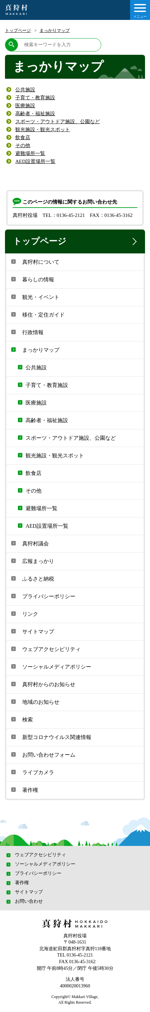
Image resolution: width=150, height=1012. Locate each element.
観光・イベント (34, 296)
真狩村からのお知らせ (42, 684)
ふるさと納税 (32, 578)
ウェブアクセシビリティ (45, 648)
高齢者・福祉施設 (35, 113)
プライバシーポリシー (42, 595)
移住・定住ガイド (37, 314)
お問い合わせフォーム (42, 754)
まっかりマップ (54, 30)
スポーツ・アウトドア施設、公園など (57, 121)
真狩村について (34, 261)
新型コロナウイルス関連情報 (50, 736)
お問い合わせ (24, 901)
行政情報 (26, 331)
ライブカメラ (32, 772)
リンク (24, 613)
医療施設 (25, 105)
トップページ (18, 30)
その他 (22, 145)
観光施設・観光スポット (42, 129)
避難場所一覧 (30, 153)
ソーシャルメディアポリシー (50, 666)
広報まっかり (32, 560)
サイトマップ (32, 631)
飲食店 (22, 137)
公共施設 (25, 89)
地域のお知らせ (34, 701)
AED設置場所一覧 (35, 161)
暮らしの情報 (32, 279)
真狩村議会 (29, 543)
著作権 (24, 789)
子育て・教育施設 (35, 97)
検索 (21, 719)
